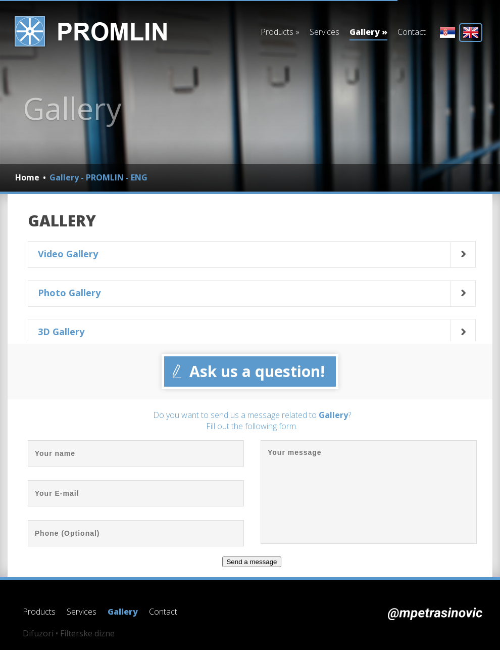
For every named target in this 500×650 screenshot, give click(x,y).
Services (324, 31)
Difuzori (38, 633)
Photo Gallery (69, 293)
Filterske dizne (87, 633)
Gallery (368, 33)
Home (27, 177)
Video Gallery (68, 254)
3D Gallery (61, 332)
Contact (411, 31)
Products (280, 31)
